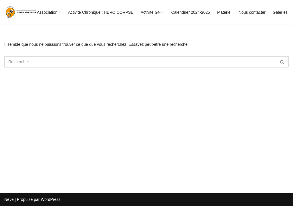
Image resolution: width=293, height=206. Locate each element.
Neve (9, 199)
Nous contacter (252, 12)
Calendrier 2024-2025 (190, 12)
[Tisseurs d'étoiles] (21, 12)
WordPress (50, 199)
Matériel (224, 12)
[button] (60, 12)
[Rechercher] (140, 62)
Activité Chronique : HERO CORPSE (101, 12)
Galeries (280, 12)
